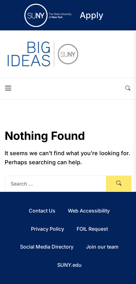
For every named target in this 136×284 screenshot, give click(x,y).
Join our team (102, 247)
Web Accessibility (89, 211)
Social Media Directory (46, 247)
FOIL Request (92, 229)
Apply (91, 15)
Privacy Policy (47, 229)
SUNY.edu (69, 265)
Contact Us (42, 211)
